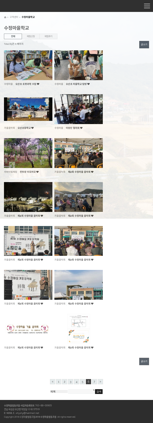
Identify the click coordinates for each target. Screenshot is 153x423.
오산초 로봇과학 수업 (26, 84)
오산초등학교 (24, 128)
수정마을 (8, 84)
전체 (13, 36)
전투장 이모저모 (28, 172)
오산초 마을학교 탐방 (76, 84)
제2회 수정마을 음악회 (79, 172)
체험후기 (48, 36)
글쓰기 (144, 44)
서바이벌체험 (10, 172)
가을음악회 (9, 128)
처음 (52, 381)
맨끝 (100, 381)
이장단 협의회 (73, 128)
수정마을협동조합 (13, 6)
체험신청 (30, 36)
